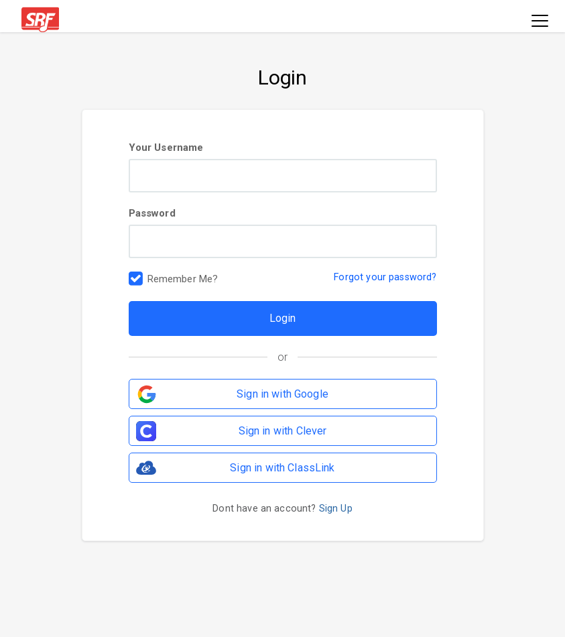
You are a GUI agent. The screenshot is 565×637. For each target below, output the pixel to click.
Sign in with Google (282, 394)
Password (283, 232)
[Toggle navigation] (539, 21)
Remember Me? (182, 280)
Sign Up (336, 508)
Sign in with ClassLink (282, 467)
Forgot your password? (385, 277)
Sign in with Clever (283, 430)
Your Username (283, 166)
